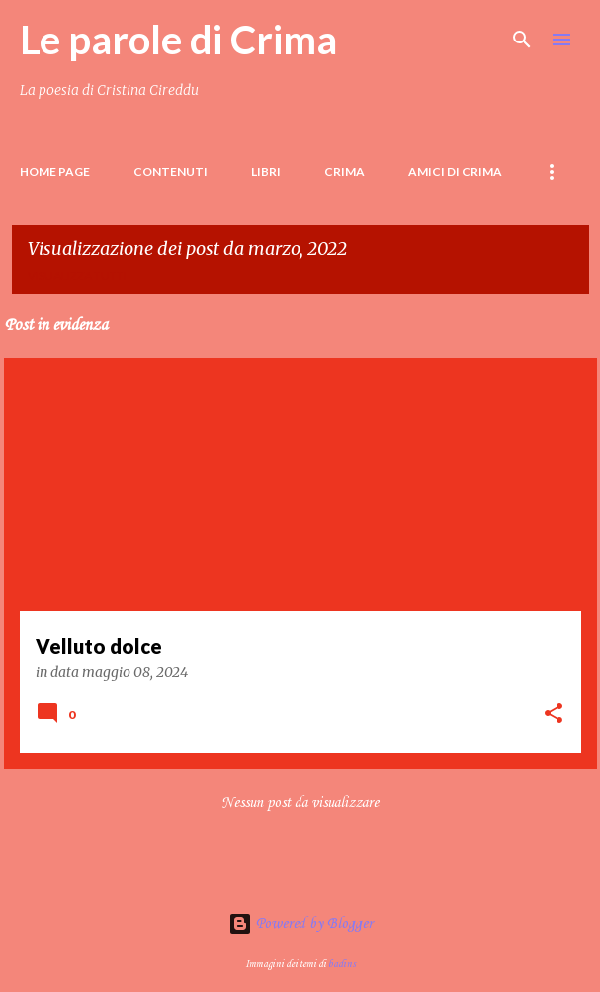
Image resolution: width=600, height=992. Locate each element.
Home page (55, 171)
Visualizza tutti (77, 275)
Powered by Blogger (300, 924)
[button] (553, 715)
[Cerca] (522, 39)
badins (342, 964)
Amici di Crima (455, 171)
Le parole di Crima (178, 39)
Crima (344, 171)
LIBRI (266, 171)
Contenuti (170, 171)
